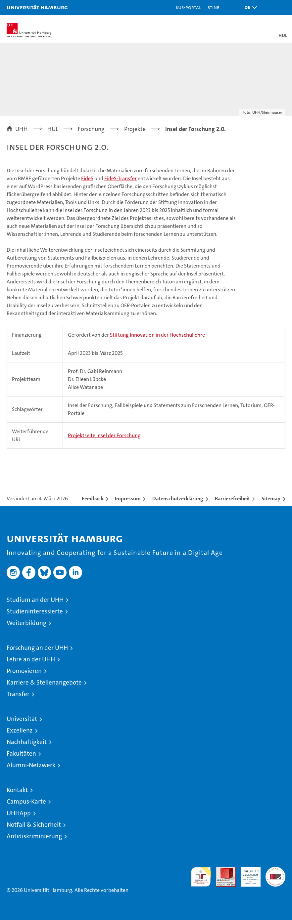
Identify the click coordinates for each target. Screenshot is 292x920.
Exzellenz (20, 730)
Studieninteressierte (35, 611)
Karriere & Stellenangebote (44, 682)
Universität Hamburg (37, 7)
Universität (22, 719)
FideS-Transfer (120, 178)
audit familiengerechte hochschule (201, 877)
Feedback (92, 498)
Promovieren (24, 671)
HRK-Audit (247, 874)
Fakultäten (21, 753)
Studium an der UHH (35, 600)
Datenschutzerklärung (177, 498)
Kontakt (17, 790)
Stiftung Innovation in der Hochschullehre (157, 334)
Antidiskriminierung (34, 836)
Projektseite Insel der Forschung (104, 435)
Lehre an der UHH (31, 659)
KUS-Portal (188, 7)
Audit (222, 870)
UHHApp (19, 813)
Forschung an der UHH (37, 648)
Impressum (128, 498)
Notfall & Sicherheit (34, 824)
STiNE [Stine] (213, 7)
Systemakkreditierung (275, 870)
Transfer (18, 694)
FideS (87, 178)
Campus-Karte (26, 801)
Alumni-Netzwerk (31, 765)
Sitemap (271, 498)
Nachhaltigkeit (27, 742)
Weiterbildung (26, 623)
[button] (249, 7)
